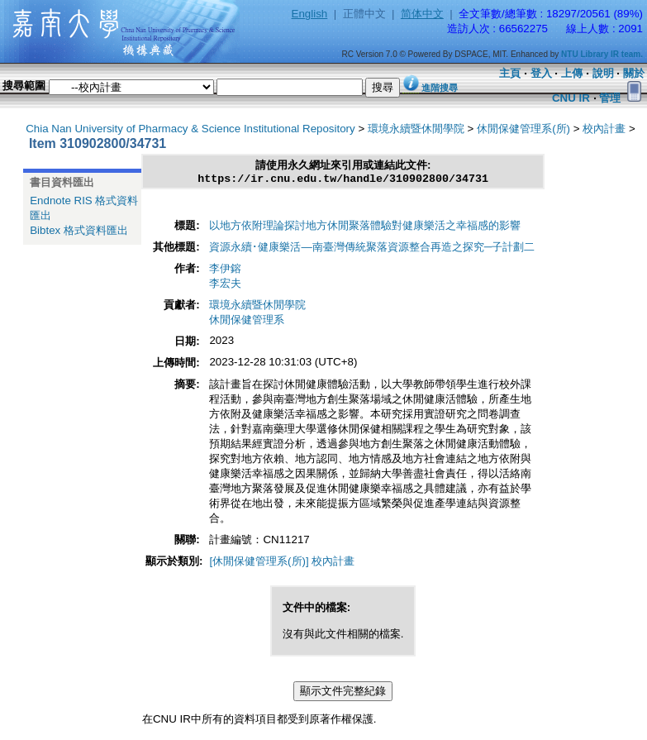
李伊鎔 (225, 271)
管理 (610, 98)
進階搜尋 (439, 88)
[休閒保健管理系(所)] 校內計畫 (281, 563)
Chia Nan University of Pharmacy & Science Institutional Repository (190, 128)
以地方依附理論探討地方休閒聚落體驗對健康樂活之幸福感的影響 (365, 228)
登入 (541, 73)
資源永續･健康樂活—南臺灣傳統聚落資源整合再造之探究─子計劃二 (372, 249)
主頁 (510, 73)
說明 (603, 73)
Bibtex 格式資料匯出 (79, 230)
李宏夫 (225, 285)
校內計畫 (604, 128)
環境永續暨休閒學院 (416, 128)
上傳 (572, 73)
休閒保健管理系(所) (523, 128)
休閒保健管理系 (246, 322)
